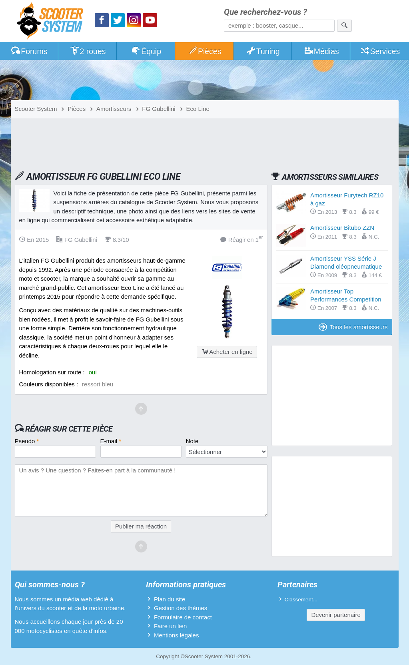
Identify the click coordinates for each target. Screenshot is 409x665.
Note (192, 441)
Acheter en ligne (226, 351)
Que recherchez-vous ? (265, 12)
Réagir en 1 (241, 239)
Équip (146, 51)
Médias (321, 51)
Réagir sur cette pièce (69, 429)
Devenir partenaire (335, 614)
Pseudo (27, 441)
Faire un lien (170, 626)
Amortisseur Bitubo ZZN (342, 227)
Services (380, 51)
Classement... (301, 600)
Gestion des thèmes (180, 608)
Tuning (263, 51)
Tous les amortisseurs (353, 326)
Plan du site (169, 599)
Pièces (204, 51)
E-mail (111, 441)
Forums (29, 51)
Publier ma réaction (141, 526)
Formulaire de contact (183, 617)
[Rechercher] (344, 26)
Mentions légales (176, 635)
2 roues (88, 51)
